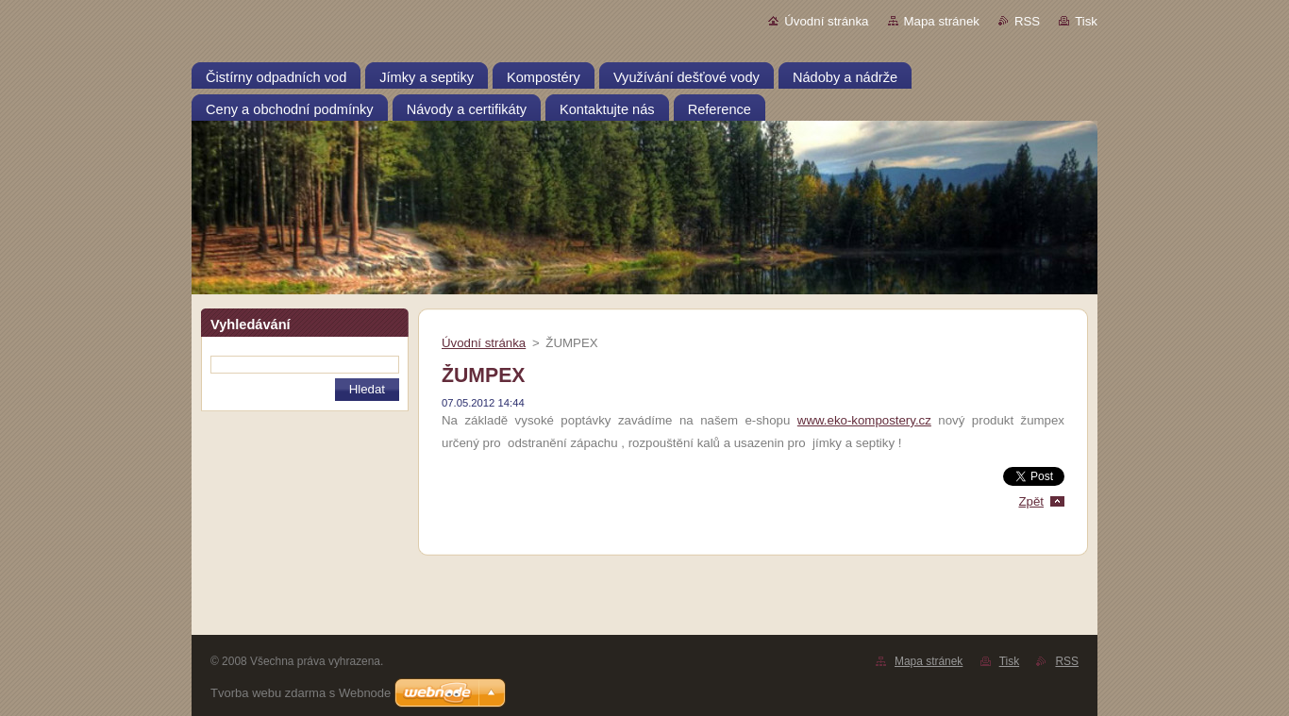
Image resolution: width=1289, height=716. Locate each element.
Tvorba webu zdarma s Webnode (300, 693)
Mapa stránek (941, 21)
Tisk (1086, 21)
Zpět (1031, 501)
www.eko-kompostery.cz (864, 420)
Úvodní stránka (826, 21)
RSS (1027, 21)
